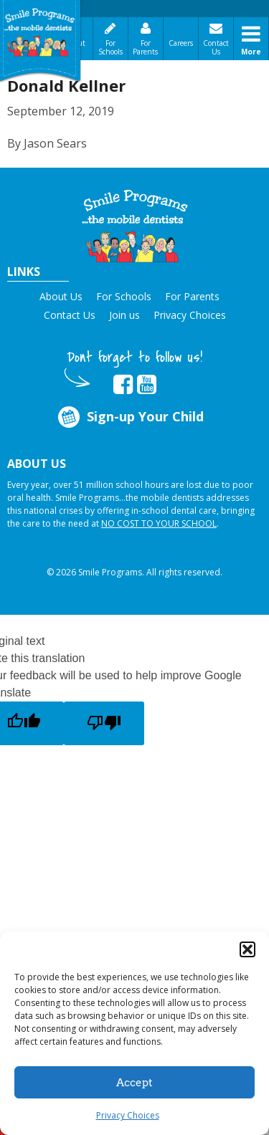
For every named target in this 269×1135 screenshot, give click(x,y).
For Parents (145, 47)
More (251, 52)
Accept (134, 1082)
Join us (124, 315)
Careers (181, 43)
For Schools (110, 47)
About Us (60, 296)
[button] (247, 949)
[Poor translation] (104, 723)
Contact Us (216, 47)
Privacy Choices (127, 1115)
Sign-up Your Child (130, 416)
